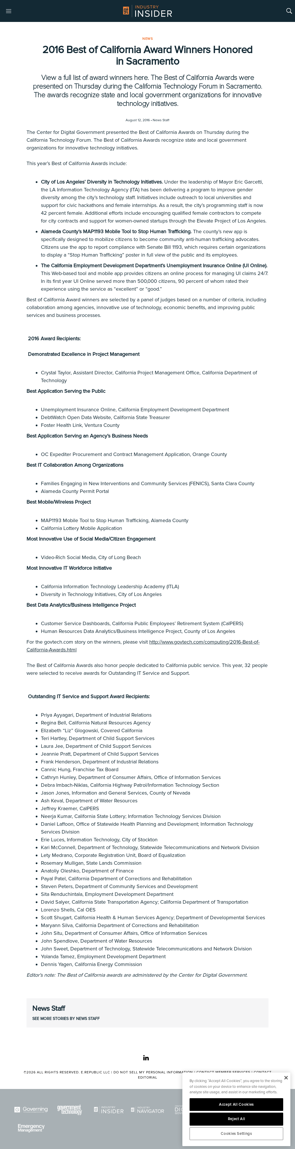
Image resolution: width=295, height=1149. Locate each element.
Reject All (236, 1119)
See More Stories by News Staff (66, 1018)
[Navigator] (147, 1109)
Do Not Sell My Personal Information (153, 1072)
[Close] (286, 1078)
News (147, 39)
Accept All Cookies (236, 1104)
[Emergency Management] (31, 1128)
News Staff (48, 1008)
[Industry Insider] (108, 1109)
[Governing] (31, 1109)
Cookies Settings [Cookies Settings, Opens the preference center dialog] (236, 1133)
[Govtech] (69, 1109)
